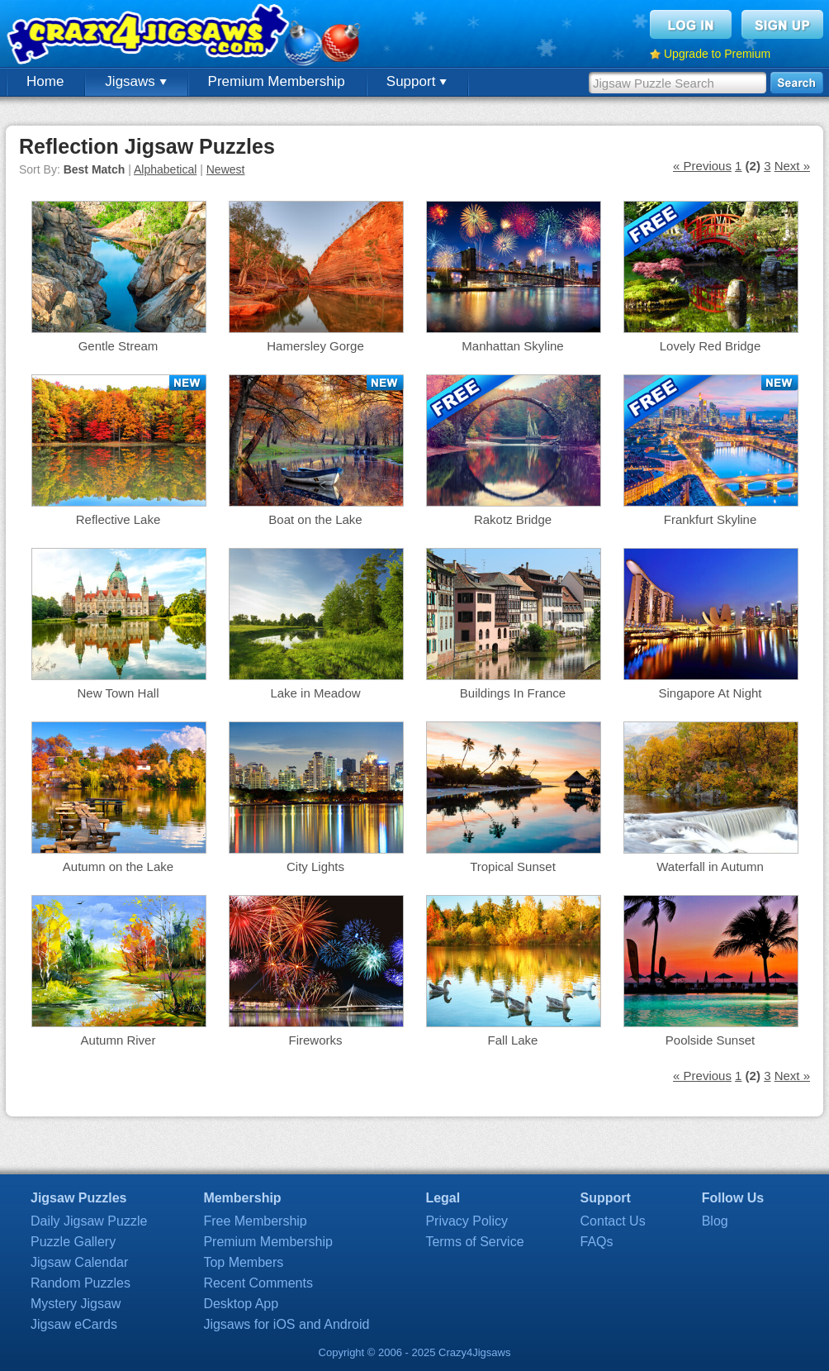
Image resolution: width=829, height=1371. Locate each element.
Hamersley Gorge (315, 346)
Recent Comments (258, 1283)
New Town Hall (118, 693)
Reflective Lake (118, 519)
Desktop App (240, 1304)
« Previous (702, 166)
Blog (715, 1221)
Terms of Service (474, 1242)
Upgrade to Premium (717, 53)
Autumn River (118, 1040)
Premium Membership (276, 81)
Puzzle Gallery (73, 1242)
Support (416, 81)
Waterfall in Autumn (710, 866)
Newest (225, 169)
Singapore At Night (709, 693)
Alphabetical (165, 169)
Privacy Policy (466, 1221)
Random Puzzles (80, 1283)
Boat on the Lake (315, 519)
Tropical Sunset (513, 866)
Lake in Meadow (315, 693)
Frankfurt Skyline (710, 519)
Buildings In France (513, 693)
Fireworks (315, 1040)
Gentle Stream (118, 346)
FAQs (596, 1242)
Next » (792, 166)
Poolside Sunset (710, 1040)
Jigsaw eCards (74, 1324)
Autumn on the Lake (118, 866)
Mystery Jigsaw (76, 1304)
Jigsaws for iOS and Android (286, 1324)
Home (45, 81)
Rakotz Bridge (513, 519)
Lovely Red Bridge (710, 346)
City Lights (315, 866)
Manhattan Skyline (512, 346)
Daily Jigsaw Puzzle (89, 1221)
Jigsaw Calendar (79, 1262)
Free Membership (254, 1221)
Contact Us (613, 1221)
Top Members (243, 1262)
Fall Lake (513, 1040)
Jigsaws (135, 81)
